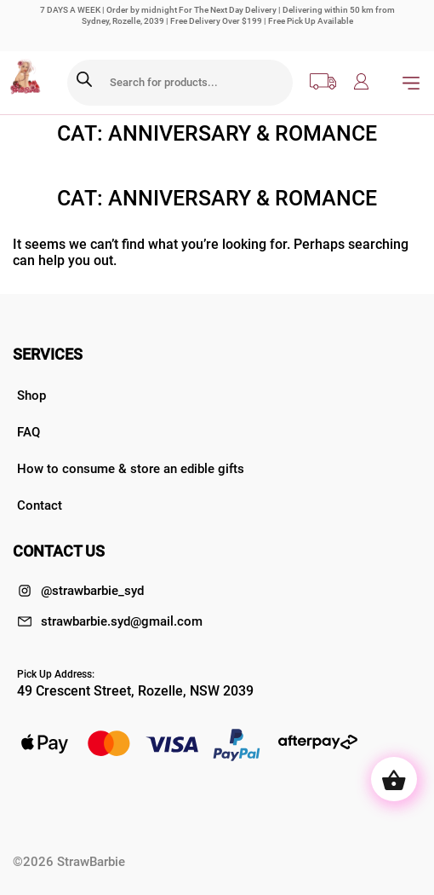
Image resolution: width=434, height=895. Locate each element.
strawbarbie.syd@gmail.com (110, 621)
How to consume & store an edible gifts (130, 468)
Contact (39, 505)
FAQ (28, 432)
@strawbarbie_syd (80, 590)
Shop (31, 395)
